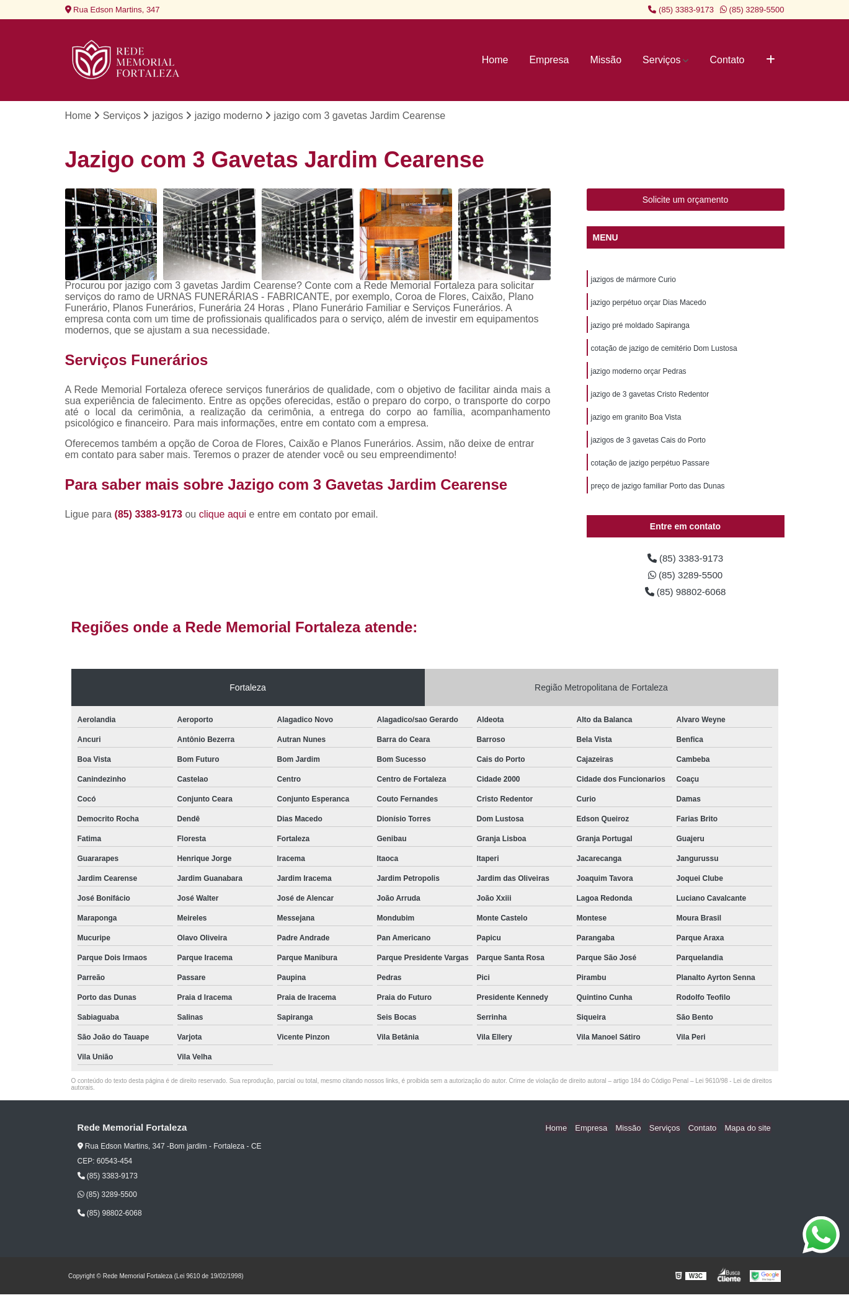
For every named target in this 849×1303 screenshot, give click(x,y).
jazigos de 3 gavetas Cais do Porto (648, 445)
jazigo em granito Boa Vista (636, 421)
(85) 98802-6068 (685, 599)
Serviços (661, 60)
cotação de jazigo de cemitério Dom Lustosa (664, 351)
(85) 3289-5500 (752, 9)
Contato (726, 60)
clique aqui (223, 515)
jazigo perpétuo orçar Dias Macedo (648, 303)
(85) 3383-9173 (681, 9)
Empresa (549, 60)
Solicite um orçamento (685, 200)
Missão (605, 60)
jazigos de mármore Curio (633, 280)
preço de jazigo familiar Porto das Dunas (658, 492)
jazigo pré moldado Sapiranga (640, 327)
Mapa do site (748, 1136)
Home (495, 60)
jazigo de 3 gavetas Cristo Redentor (650, 398)
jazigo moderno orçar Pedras (639, 374)
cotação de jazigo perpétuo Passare (650, 468)
